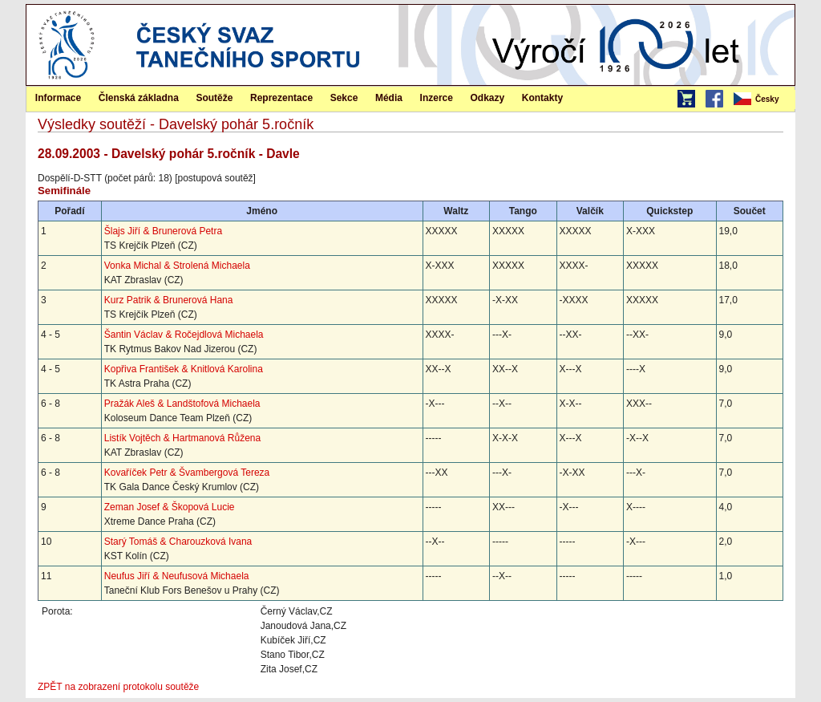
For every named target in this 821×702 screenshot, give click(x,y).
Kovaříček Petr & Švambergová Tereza (187, 472)
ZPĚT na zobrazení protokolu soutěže (118, 686)
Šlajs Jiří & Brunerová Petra (163, 231)
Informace (58, 97)
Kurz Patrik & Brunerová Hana (168, 300)
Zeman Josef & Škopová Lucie (169, 507)
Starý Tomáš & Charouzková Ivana (178, 541)
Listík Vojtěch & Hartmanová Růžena (182, 438)
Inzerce (436, 97)
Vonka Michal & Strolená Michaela (177, 265)
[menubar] (763, 99)
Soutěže (214, 97)
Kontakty (542, 97)
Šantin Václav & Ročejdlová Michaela (184, 334)
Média (388, 97)
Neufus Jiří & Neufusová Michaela (176, 576)
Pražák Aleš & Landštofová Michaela (182, 403)
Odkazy (488, 97)
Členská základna (139, 97)
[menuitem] (763, 99)
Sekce (344, 97)
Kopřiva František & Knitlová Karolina (183, 369)
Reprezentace (281, 97)
